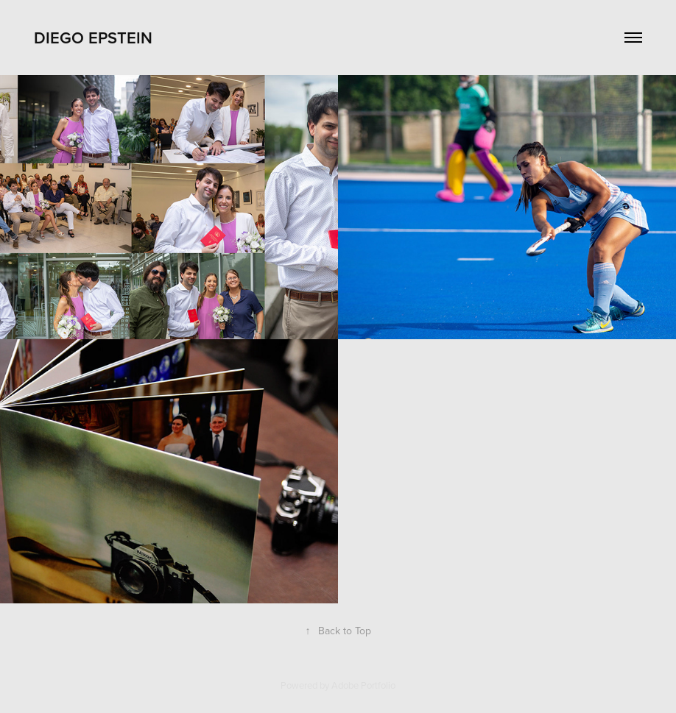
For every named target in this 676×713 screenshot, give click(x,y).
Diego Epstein (93, 37)
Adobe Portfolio (363, 685)
